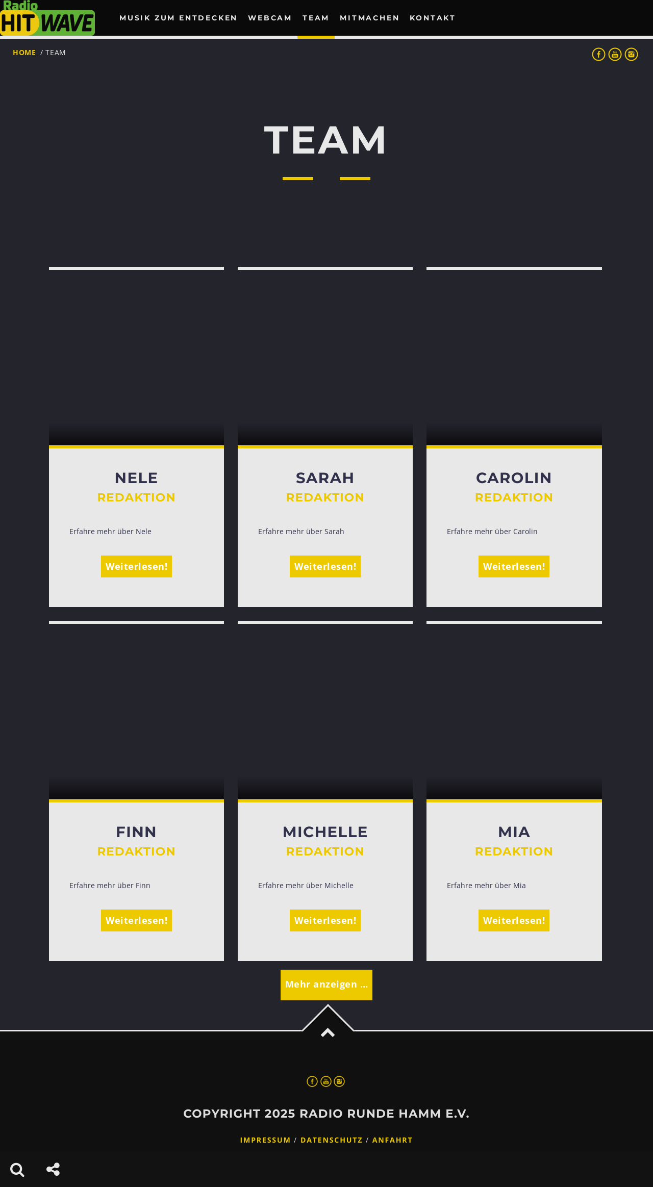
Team (316, 17)
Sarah (325, 478)
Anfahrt (392, 1140)
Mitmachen (369, 17)
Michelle (325, 832)
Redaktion (136, 497)
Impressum (265, 1140)
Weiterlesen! (136, 566)
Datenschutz (331, 1140)
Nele (137, 478)
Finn (136, 832)
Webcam (270, 17)
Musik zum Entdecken (178, 17)
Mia (514, 832)
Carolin (514, 478)
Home (24, 52)
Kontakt (433, 17)
